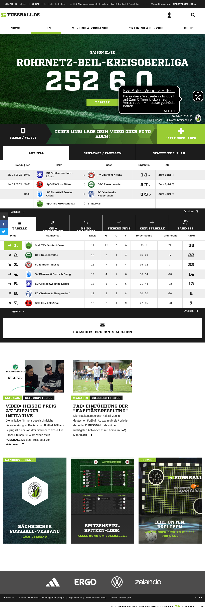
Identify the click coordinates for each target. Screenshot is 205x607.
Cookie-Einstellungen (120, 597)
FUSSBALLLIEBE (38, 4)
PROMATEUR (10, 4)
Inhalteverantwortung (95, 597)
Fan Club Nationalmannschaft (82, 4)
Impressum (8, 597)
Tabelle (102, 102)
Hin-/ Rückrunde (52, 225)
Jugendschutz (75, 597)
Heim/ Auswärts (85, 225)
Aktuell (36, 153)
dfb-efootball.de (57, 4)
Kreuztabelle (152, 224)
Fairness (185, 224)
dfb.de (23, 4)
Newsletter (134, 4)
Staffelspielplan (169, 153)
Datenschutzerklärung (28, 597)
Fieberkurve (119, 224)
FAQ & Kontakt (118, 4)
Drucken (191, 211)
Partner (104, 4)
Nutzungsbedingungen (53, 597)
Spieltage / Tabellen (103, 153)
